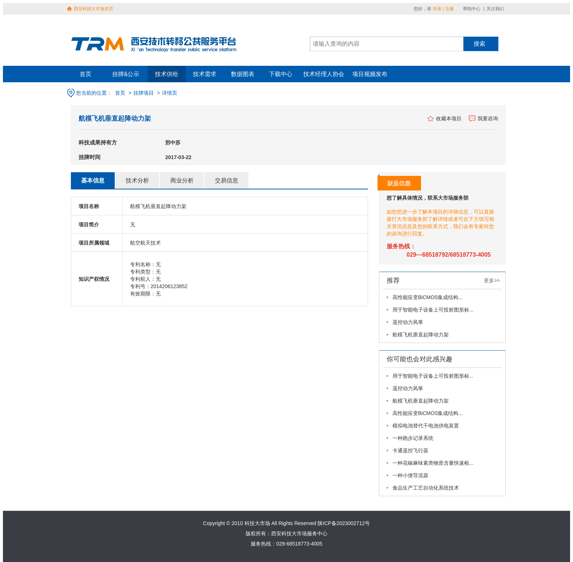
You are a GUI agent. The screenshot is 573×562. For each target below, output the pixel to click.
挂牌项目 (143, 93)
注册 (449, 8)
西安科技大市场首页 (93, 8)
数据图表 (242, 74)
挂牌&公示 (126, 74)
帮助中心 (472, 8)
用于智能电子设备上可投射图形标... (433, 310)
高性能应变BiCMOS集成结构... (427, 297)
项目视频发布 (369, 74)
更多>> (492, 280)
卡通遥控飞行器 (410, 450)
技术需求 (204, 74)
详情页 (169, 93)
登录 (437, 8)
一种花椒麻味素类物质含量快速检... (433, 463)
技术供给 (166, 74)
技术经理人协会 (323, 74)
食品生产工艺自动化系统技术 (425, 488)
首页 (85, 74)
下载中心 (280, 74)
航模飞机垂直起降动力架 (420, 334)
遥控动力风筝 (407, 322)
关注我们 (495, 8)
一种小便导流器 (410, 475)
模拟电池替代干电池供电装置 (425, 426)
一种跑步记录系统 (412, 438)
